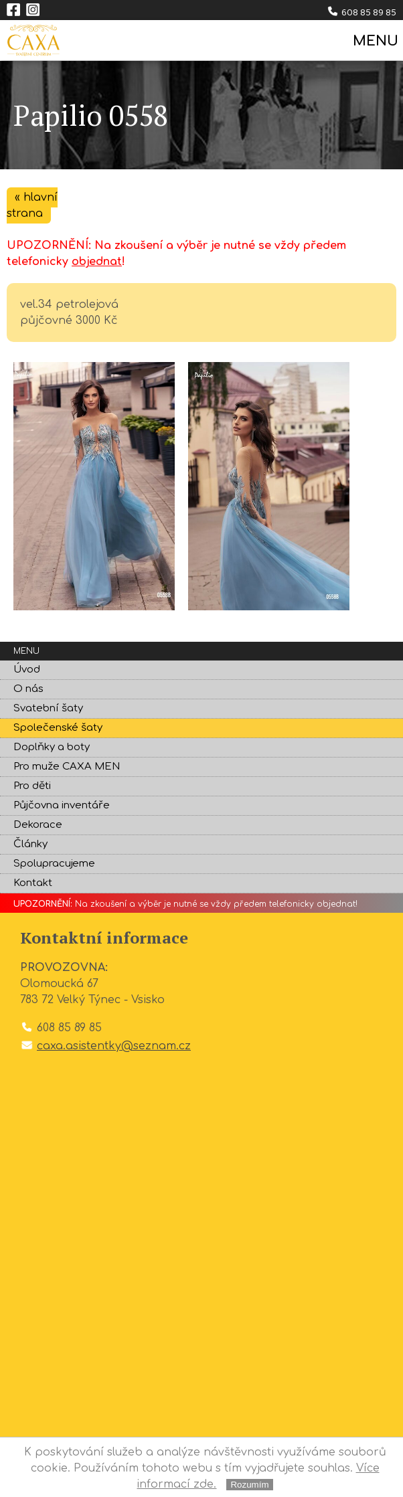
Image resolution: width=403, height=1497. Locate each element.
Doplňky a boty (51, 747)
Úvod (26, 669)
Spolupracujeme (54, 863)
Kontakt (32, 883)
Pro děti (32, 786)
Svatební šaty (48, 708)
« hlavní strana (32, 205)
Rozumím (249, 1485)
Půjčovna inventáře (61, 805)
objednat (97, 262)
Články (30, 844)
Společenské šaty (57, 727)
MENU (374, 41)
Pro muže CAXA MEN (66, 766)
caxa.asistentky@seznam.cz (114, 1046)
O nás (28, 689)
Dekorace (37, 824)
